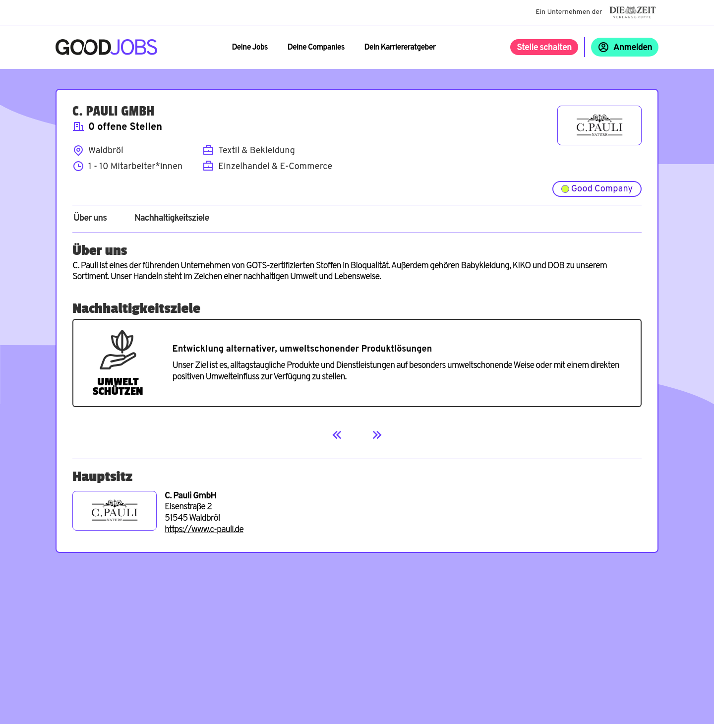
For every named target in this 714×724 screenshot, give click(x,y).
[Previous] (337, 435)
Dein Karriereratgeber (400, 48)
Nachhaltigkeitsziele (171, 218)
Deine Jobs (249, 48)
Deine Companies (316, 48)
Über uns (90, 218)
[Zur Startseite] (106, 47)
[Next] (377, 435)
